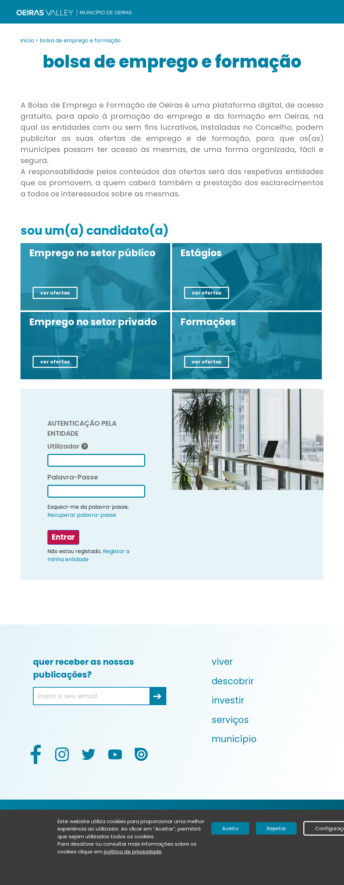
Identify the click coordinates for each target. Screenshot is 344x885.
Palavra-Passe (72, 477)
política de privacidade (133, 851)
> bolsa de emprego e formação (78, 40)
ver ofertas (55, 293)
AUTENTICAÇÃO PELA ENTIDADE (82, 428)
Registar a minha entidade (88, 555)
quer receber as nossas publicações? (83, 668)
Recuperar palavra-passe (81, 515)
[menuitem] (266, 661)
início (27, 40)
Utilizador (67, 446)
